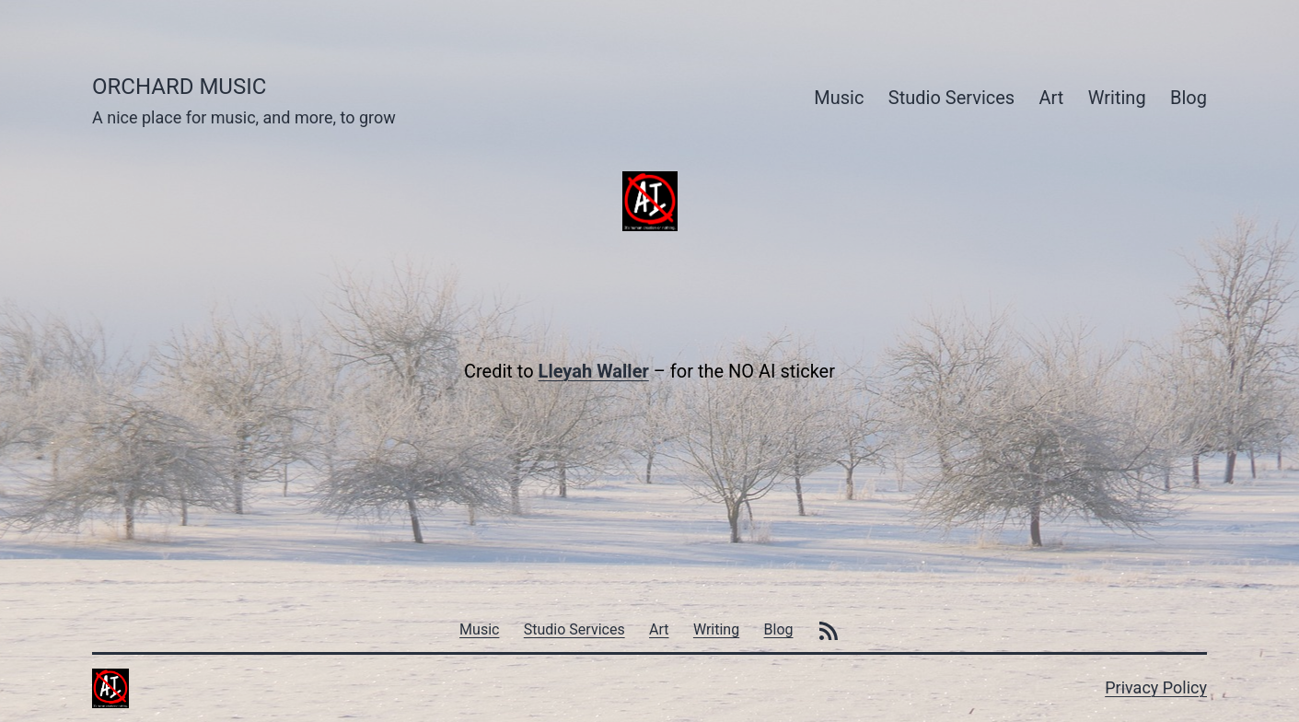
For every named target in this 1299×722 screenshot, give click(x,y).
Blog (1188, 98)
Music (839, 98)
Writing (1117, 98)
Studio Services (951, 98)
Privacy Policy (1156, 687)
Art (1051, 98)
